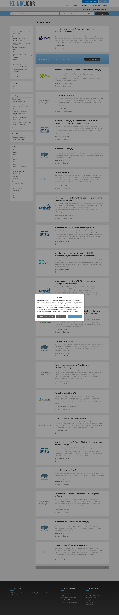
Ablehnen (61, 316)
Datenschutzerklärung (72, 311)
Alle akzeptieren (75, 316)
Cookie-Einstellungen (46, 316)
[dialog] (59, 307)
